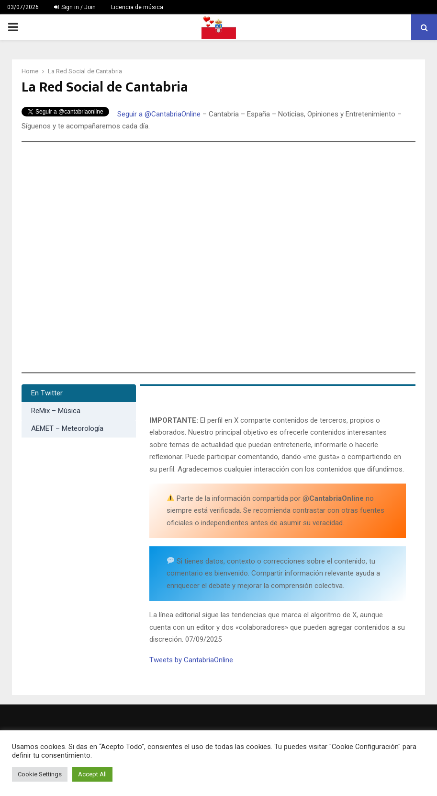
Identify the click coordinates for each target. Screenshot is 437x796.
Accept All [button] (92, 774)
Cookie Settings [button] (40, 774)
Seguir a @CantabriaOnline (159, 114)
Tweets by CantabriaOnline (191, 660)
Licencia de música (137, 7)
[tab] (79, 393)
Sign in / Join (75, 7)
